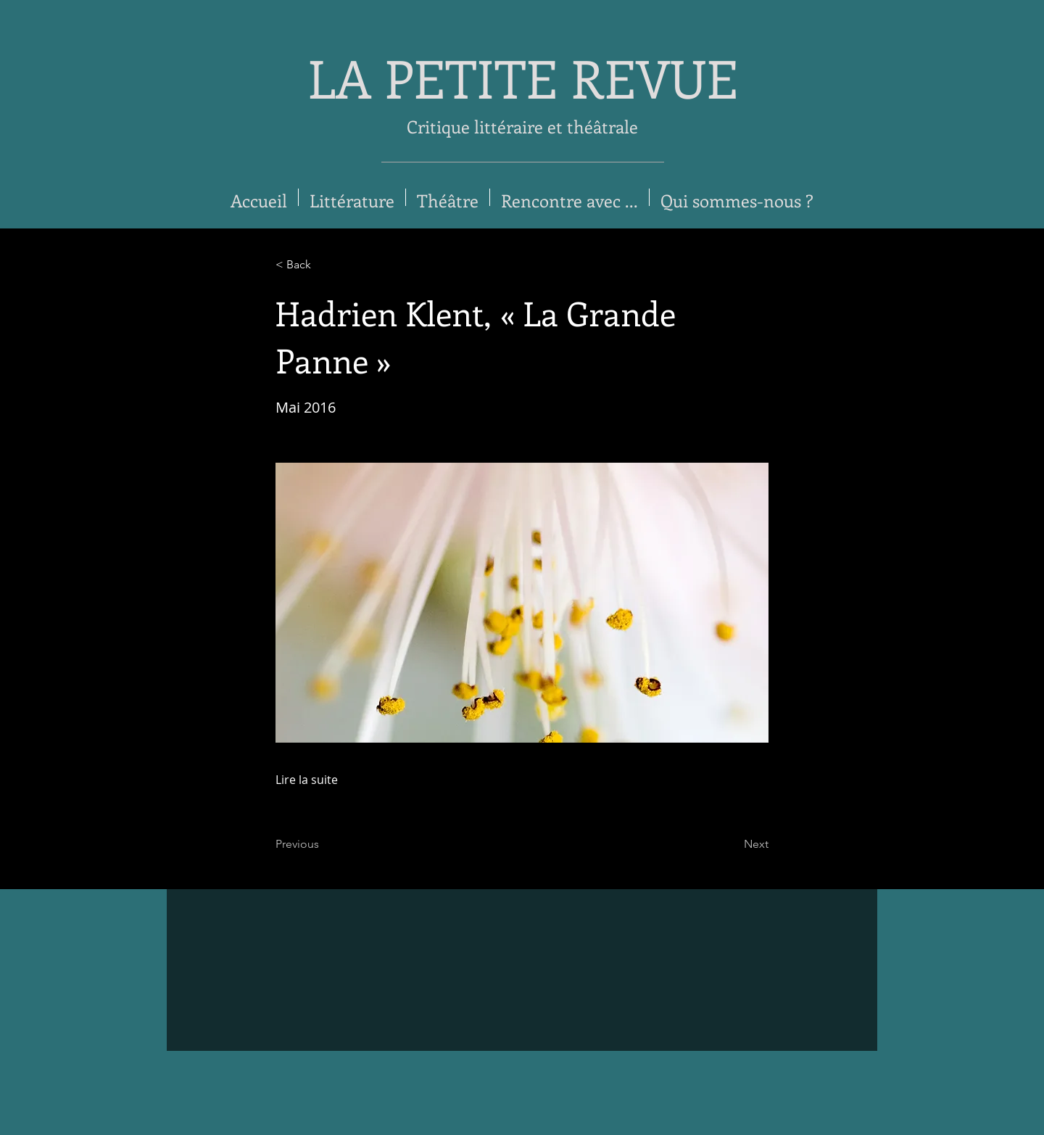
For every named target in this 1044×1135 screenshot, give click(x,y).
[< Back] (323, 264)
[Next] (732, 844)
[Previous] (323, 844)
